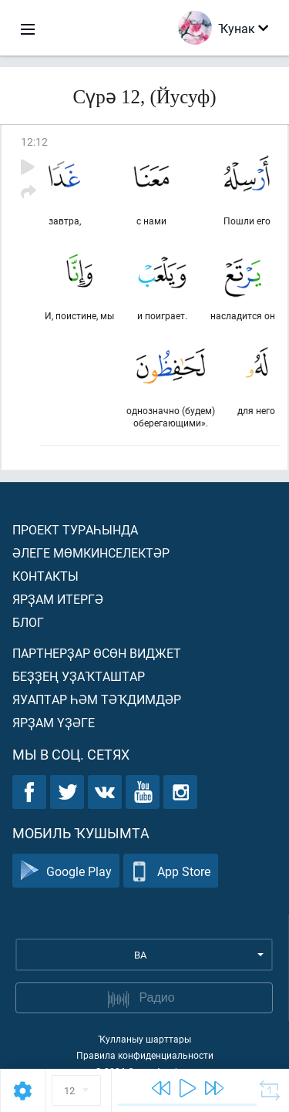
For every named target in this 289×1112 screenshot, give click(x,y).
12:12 (34, 141)
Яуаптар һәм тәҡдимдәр (96, 699)
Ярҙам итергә (57, 599)
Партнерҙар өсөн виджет (96, 653)
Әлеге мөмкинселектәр (91, 552)
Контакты (45, 576)
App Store (170, 871)
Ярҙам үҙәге (53, 722)
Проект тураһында (75, 529)
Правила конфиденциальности (144, 1055)
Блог (28, 622)
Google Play (66, 871)
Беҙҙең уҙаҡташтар (78, 676)
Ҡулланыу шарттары (144, 1039)
